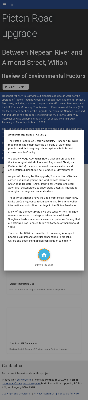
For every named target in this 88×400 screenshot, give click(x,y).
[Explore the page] (44, 254)
